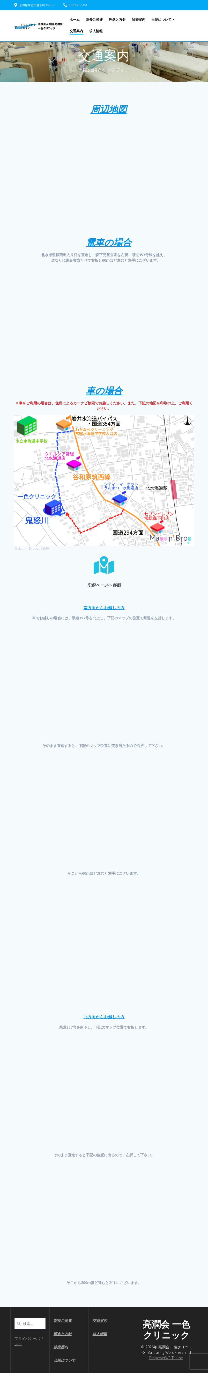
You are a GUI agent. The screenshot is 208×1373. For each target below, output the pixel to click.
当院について (161, 19)
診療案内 (138, 19)
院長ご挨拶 (94, 19)
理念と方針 (117, 19)
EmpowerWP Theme (166, 1357)
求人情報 (96, 31)
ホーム (75, 19)
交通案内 (76, 31)
